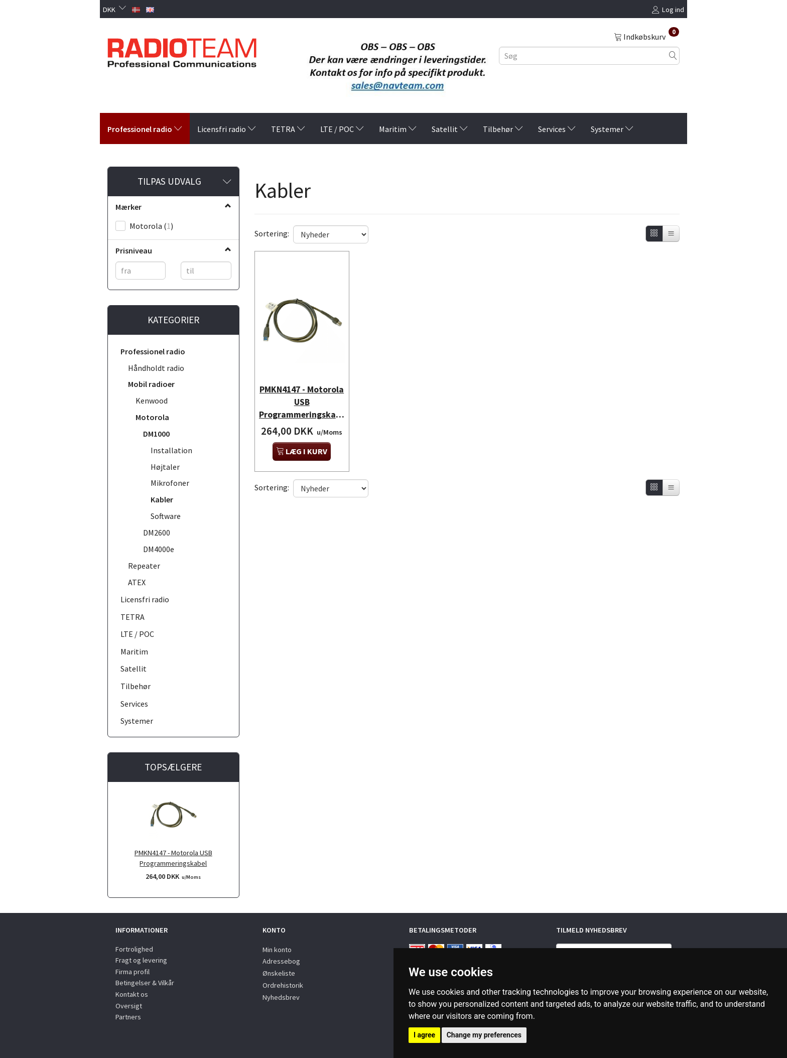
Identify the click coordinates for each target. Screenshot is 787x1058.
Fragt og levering (141, 960)
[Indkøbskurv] (646, 36)
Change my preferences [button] (484, 1035)
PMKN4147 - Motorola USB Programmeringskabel (173, 858)
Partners (128, 1016)
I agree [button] (424, 1035)
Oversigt (128, 1005)
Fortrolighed (134, 949)
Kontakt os (131, 994)
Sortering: (271, 233)
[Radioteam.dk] (181, 50)
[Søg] (673, 55)
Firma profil (132, 971)
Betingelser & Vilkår (144, 982)
